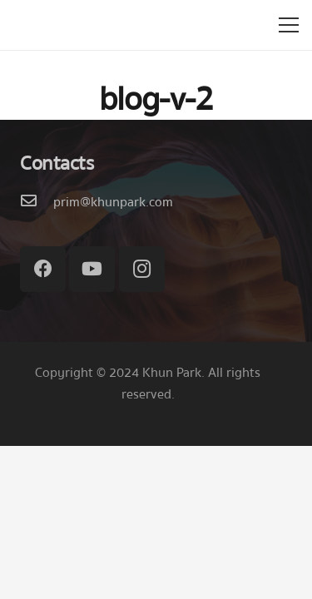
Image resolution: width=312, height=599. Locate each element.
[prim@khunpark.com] (36, 202)
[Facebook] (43, 269)
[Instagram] (142, 269)
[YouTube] (92, 269)
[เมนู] (289, 25)
